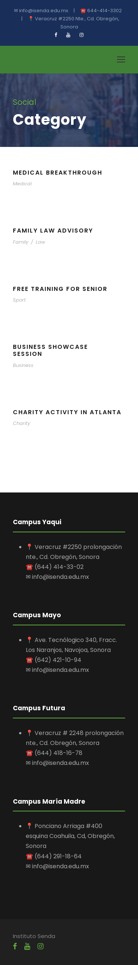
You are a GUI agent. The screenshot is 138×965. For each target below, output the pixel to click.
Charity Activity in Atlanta (67, 412)
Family (20, 241)
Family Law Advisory (53, 230)
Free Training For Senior (60, 289)
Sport (19, 299)
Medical (22, 183)
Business (23, 365)
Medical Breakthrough (57, 172)
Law (40, 241)
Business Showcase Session (50, 350)
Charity (21, 423)
